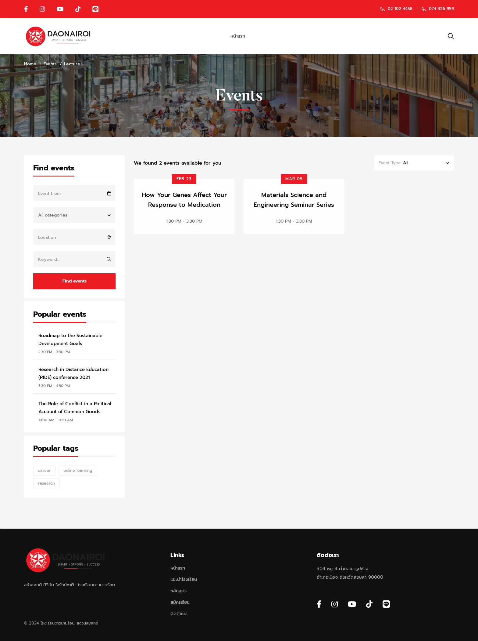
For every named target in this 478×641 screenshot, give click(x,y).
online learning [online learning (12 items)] (77, 470)
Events (50, 64)
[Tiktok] (369, 604)
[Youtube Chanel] (352, 604)
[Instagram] (334, 604)
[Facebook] (319, 604)
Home (30, 64)
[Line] (386, 604)
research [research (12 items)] (46, 483)
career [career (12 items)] (44, 470)
